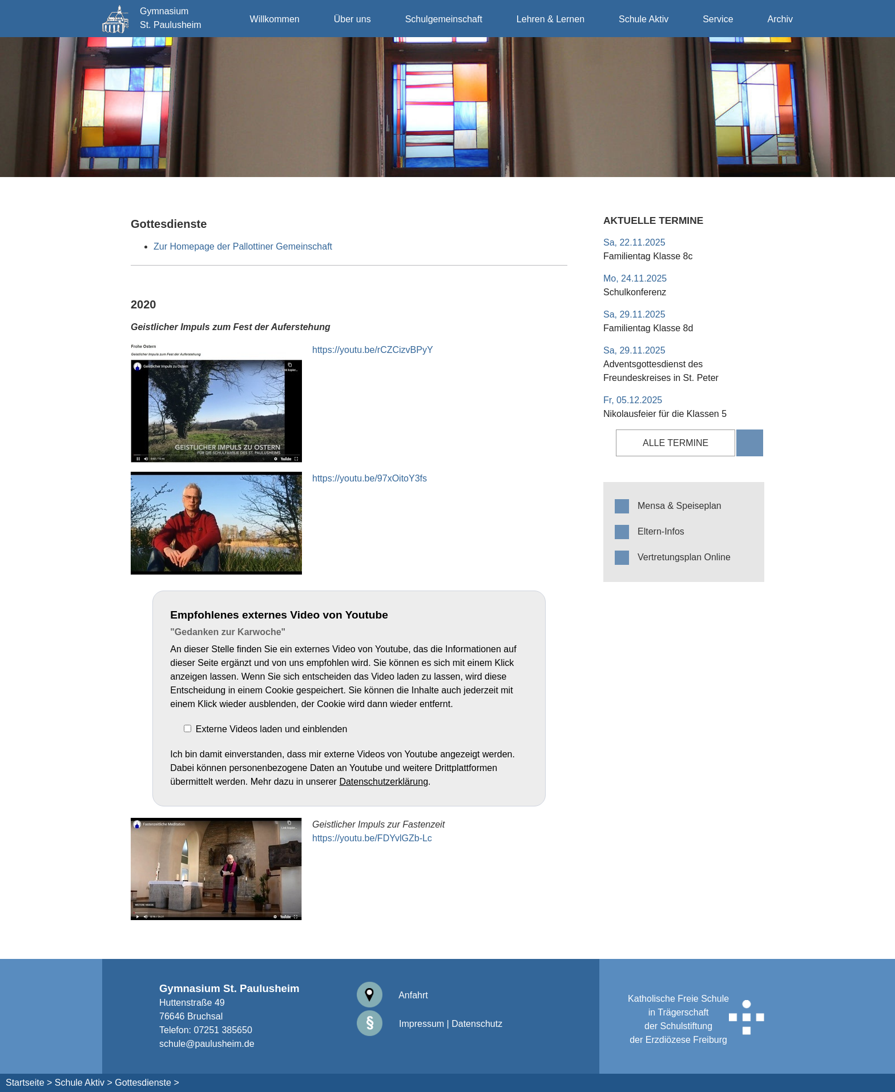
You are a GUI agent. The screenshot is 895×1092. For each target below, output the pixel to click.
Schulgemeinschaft (443, 19)
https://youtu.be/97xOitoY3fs (369, 478)
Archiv (780, 19)
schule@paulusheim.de (207, 1044)
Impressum (401, 1024)
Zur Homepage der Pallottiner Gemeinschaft (243, 246)
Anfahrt (392, 995)
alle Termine (675, 443)
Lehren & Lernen (550, 19)
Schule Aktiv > (83, 1082)
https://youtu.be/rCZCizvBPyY (372, 350)
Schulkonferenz (634, 292)
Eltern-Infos (661, 531)
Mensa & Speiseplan (679, 506)
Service (718, 19)
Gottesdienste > (147, 1082)
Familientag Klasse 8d (648, 328)
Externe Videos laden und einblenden (272, 729)
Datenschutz (476, 1024)
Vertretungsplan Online (684, 557)
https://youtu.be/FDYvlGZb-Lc (372, 838)
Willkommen (275, 19)
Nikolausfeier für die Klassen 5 (665, 414)
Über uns (352, 19)
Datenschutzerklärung (383, 781)
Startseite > (29, 1082)
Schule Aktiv (643, 19)
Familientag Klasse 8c (648, 256)
